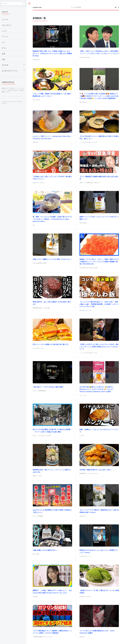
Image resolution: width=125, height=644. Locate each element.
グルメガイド (6, 25)
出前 (3, 59)
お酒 (3, 54)
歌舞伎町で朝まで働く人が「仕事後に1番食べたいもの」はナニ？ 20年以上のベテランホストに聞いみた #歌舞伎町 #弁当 (52, 53)
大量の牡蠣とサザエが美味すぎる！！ (45, 550)
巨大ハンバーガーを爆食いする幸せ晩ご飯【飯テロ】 (51, 344)
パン (3, 42)
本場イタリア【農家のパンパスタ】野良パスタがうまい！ (52, 259)
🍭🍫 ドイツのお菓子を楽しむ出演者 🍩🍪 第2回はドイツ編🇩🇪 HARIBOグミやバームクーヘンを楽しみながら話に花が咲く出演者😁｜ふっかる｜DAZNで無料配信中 (98, 96)
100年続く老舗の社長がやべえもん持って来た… (95, 470)
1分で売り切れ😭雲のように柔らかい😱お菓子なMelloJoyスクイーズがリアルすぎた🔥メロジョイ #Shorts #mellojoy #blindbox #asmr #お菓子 (96, 389)
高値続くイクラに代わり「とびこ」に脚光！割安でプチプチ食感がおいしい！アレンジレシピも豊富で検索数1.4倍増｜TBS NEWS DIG (99, 261)
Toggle (29, 3)
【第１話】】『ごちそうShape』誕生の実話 (48, 387)
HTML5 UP (4, 103)
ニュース (5, 19)
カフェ (4, 48)
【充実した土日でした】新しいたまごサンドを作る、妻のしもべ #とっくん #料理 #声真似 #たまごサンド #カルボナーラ (99, 346)
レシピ (4, 31)
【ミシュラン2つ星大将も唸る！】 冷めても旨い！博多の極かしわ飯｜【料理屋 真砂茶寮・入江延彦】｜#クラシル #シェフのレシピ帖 (99, 304)
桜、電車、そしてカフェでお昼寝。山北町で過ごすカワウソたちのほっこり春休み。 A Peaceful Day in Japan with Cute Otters (52, 219)
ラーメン (5, 36)
